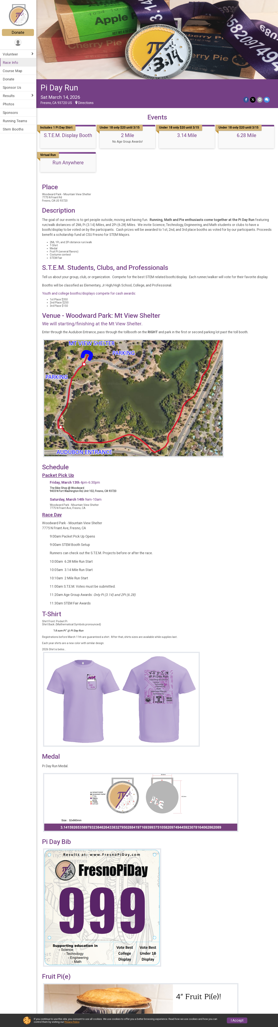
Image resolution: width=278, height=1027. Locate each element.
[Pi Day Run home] (18, 14)
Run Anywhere (68, 162)
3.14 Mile (187, 135)
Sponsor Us (12, 87)
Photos (9, 104)
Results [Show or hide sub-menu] (9, 96)
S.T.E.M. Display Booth (68, 135)
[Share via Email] (260, 99)
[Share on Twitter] (253, 99)
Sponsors (10, 113)
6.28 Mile (246, 135)
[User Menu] (18, 42)
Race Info (11, 63)
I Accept (237, 1020)
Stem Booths (13, 129)
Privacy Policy (71, 1021)
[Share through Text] (267, 99)
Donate (18, 32)
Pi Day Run (60, 87)
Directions (86, 103)
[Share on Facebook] (246, 99)
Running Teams (15, 121)
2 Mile (127, 135)
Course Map (13, 71)
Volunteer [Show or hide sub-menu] (10, 54)
